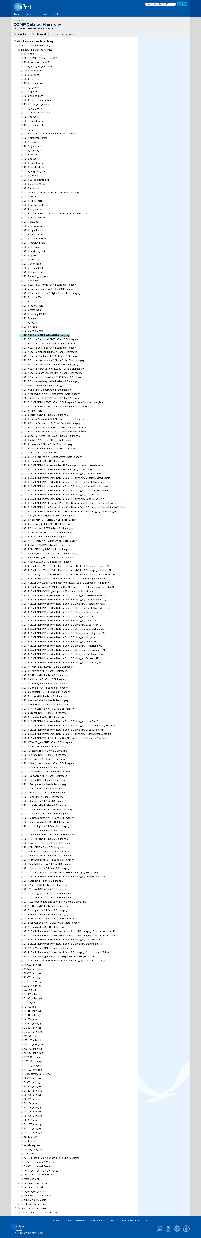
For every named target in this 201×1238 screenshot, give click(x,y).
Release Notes (81, 1220)
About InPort (58, 1220)
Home (16, 20)
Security (120, 1220)
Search (44, 14)
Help (67, 14)
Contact (69, 1220)
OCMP (23, 20)
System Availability (98, 1220)
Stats (56, 14)
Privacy (112, 1220)
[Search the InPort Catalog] (160, 4)
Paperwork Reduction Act (137, 1220)
